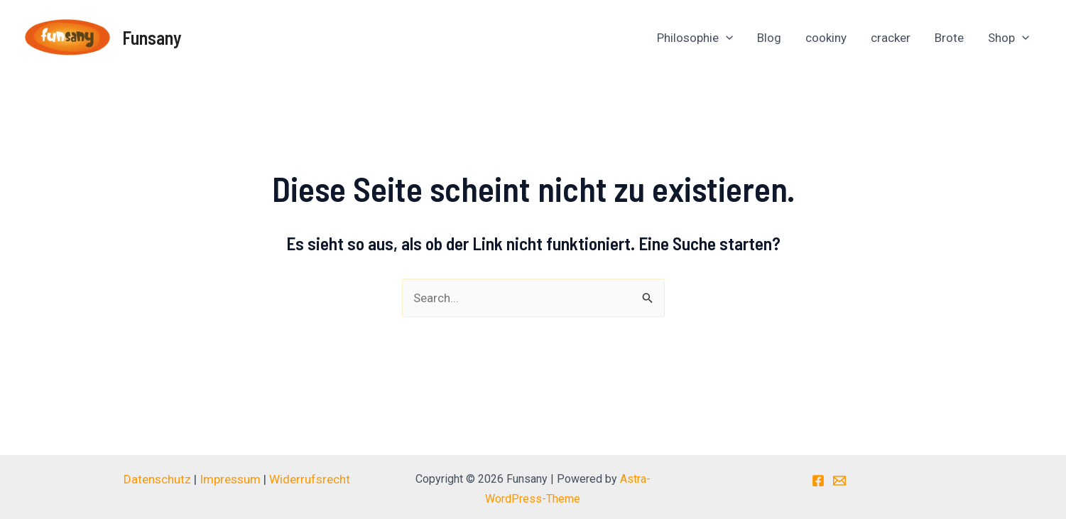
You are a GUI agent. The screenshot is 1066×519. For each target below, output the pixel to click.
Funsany (152, 37)
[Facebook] (818, 480)
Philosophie (695, 37)
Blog (769, 38)
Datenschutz (159, 479)
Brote (949, 38)
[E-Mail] (839, 480)
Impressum (230, 479)
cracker (890, 38)
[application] (726, 37)
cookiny (826, 38)
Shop (1008, 37)
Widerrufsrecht (309, 479)
